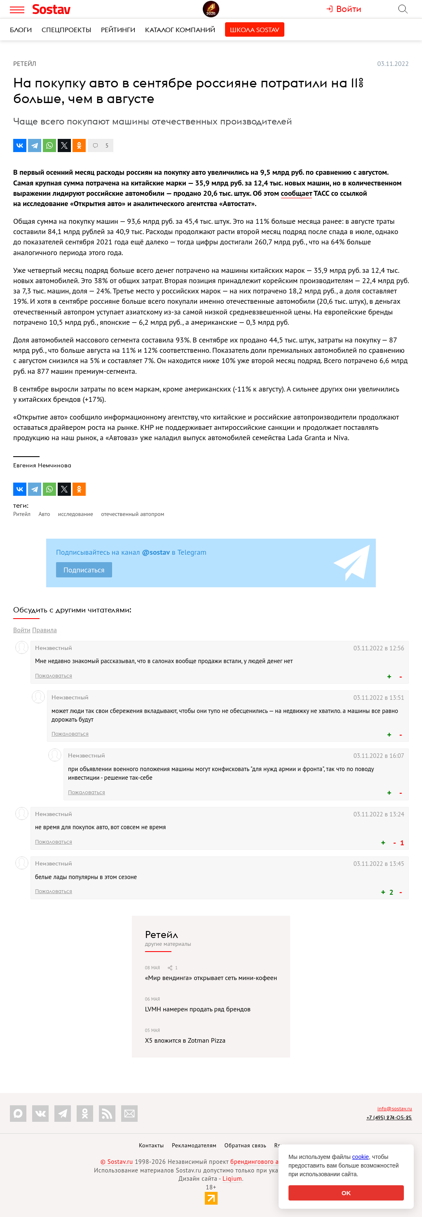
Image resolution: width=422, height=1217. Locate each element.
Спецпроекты (66, 30)
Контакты (151, 1145)
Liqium (232, 1178)
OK (346, 1192)
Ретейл (161, 934)
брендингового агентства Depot (275, 1161)
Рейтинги (118, 30)
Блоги (21, 30)
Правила (44, 630)
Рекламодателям (194, 1145)
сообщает (296, 193)
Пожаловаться (53, 675)
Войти (21, 630)
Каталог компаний (180, 30)
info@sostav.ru (394, 1108)
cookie (360, 1157)
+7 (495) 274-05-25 (389, 1117)
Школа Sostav (254, 30)
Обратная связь (246, 1145)
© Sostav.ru (117, 1161)
